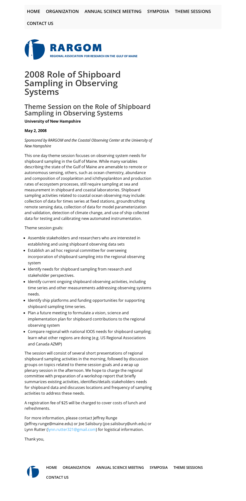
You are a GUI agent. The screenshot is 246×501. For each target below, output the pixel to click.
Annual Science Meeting (113, 11)
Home (33, 11)
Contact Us (40, 23)
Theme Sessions (193, 11)
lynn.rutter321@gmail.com (72, 429)
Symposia (158, 11)
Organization (62, 11)
